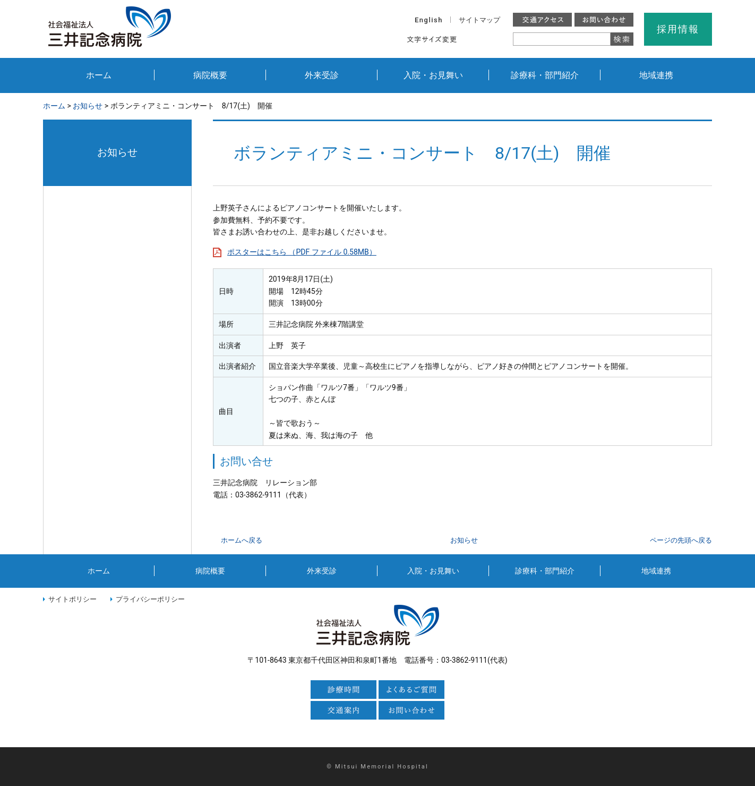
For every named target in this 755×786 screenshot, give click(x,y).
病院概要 (210, 75)
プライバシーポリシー (150, 599)
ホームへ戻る (241, 540)
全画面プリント (601, 106)
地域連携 (656, 75)
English (429, 20)
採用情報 (678, 29)
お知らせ (87, 106)
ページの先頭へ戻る (681, 540)
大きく (496, 39)
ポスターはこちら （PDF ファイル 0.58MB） (301, 252)
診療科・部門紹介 (545, 75)
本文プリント (678, 106)
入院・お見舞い (433, 75)
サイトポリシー (72, 599)
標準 (473, 39)
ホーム (98, 75)
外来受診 (322, 75)
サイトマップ (479, 20)
